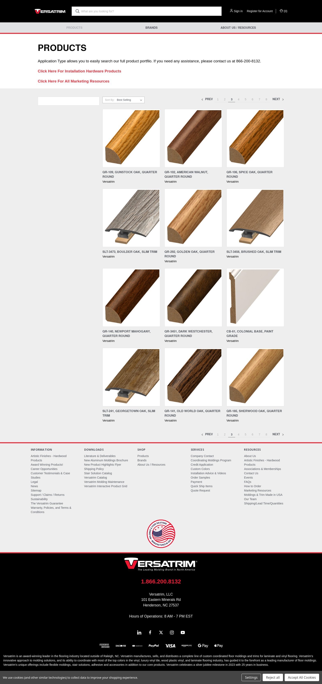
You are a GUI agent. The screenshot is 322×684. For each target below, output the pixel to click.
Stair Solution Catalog (98, 473)
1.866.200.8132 (161, 581)
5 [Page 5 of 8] (245, 99)
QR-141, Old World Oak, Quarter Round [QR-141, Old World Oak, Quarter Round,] (192, 413)
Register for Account (260, 11)
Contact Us (251, 473)
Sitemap (36, 490)
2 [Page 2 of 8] (224, 99)
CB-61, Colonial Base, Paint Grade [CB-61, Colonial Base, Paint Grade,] (250, 333)
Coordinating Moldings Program (211, 460)
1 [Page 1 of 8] (218, 99)
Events (248, 477)
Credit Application (202, 464)
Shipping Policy (94, 469)
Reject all (273, 677)
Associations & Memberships (262, 469)
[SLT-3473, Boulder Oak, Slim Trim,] (131, 217)
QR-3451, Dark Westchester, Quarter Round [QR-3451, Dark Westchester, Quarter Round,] (188, 333)
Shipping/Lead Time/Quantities (263, 503)
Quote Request (200, 490)
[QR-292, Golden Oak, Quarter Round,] (193, 217)
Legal (34, 481)
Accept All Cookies (302, 677)
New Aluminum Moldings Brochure (106, 460)
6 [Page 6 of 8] (252, 99)
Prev (207, 99)
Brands (151, 27)
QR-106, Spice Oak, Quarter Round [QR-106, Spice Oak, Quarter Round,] (250, 174)
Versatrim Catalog (95, 477)
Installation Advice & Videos (208, 473)
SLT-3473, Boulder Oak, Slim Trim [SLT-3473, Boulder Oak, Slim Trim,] (129, 251)
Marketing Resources (257, 490)
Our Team (250, 499)
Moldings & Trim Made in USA (263, 494)
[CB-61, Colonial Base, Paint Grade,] (255, 297)
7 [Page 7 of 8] (259, 99)
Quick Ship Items (202, 486)
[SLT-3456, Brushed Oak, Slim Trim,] (255, 217)
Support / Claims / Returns (47, 494)
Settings (251, 677)
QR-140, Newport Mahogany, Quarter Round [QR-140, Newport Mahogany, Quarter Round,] (126, 333)
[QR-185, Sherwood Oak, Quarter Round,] (255, 377)
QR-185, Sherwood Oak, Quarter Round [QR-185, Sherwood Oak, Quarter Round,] (254, 413)
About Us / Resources (238, 27)
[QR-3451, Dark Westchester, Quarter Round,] (193, 297)
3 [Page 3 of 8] (231, 99)
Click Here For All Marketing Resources (73, 81)
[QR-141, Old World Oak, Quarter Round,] (193, 377)
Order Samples (200, 477)
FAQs (247, 481)
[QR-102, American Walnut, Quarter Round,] (193, 138)
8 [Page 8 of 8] (266, 99)
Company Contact (202, 456)
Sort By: (109, 99)
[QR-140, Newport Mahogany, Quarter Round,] (131, 297)
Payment (196, 481)
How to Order (252, 486)
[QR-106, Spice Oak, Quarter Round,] (255, 138)
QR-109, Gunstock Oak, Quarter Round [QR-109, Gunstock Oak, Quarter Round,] (129, 174)
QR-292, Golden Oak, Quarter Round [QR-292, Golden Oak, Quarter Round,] (189, 254)
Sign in (238, 11)
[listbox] (130, 100)
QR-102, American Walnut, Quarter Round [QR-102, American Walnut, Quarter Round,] (186, 174)
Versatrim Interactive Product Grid (105, 486)
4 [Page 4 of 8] (238, 99)
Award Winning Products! (47, 464)
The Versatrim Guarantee (47, 503)
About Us (250, 456)
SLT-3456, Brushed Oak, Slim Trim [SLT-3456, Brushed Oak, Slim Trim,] (254, 251)
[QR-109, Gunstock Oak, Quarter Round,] (131, 138)
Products (74, 27)
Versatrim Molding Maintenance (104, 481)
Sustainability (39, 499)
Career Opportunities (44, 469)
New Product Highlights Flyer (102, 464)
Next (278, 99)
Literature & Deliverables (100, 456)
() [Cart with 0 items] (283, 11)
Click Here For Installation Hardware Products (79, 71)
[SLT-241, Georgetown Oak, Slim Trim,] (131, 377)
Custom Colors (200, 469)
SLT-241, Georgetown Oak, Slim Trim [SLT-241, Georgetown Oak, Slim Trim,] (128, 413)
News (34, 486)
